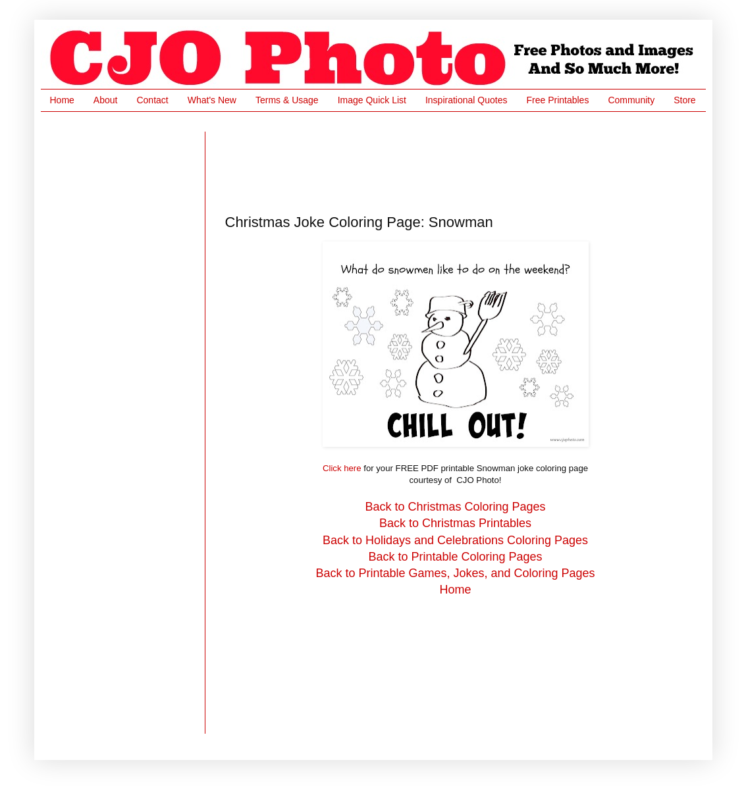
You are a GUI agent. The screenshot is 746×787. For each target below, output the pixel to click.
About (105, 100)
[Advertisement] (465, 161)
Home (62, 100)
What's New (212, 100)
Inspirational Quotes (466, 100)
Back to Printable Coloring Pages (455, 556)
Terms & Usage (287, 100)
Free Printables (557, 100)
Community (631, 100)
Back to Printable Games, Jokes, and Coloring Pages (455, 573)
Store (684, 100)
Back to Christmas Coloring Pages (455, 506)
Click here (342, 468)
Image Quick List (372, 100)
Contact (152, 100)
